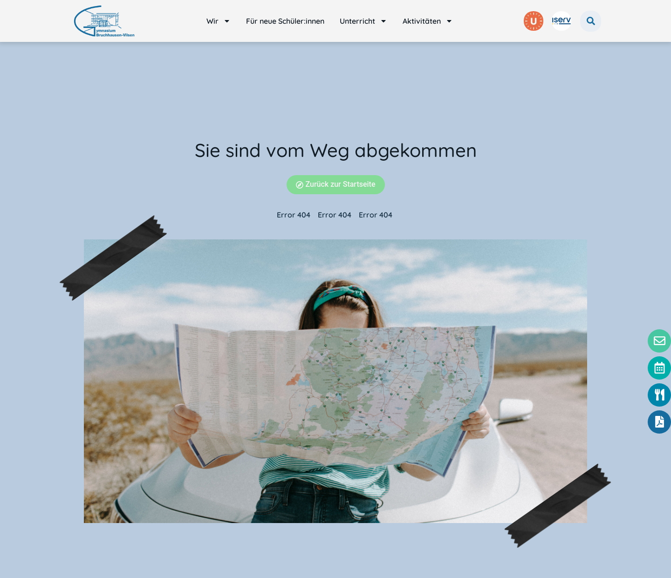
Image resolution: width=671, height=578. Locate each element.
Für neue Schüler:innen (285, 21)
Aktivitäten (428, 21)
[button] (590, 21)
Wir (218, 21)
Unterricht (363, 21)
